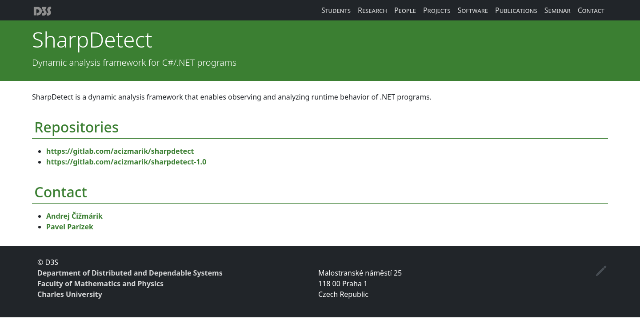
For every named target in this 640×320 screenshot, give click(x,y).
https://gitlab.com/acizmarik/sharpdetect (120, 151)
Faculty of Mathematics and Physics (100, 283)
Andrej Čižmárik (74, 216)
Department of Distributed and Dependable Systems (130, 273)
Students (336, 10)
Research (372, 10)
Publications (516, 10)
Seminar (557, 10)
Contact (591, 10)
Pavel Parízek (69, 227)
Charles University (69, 294)
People (405, 10)
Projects (437, 10)
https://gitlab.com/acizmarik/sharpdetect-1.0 (126, 162)
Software (472, 10)
